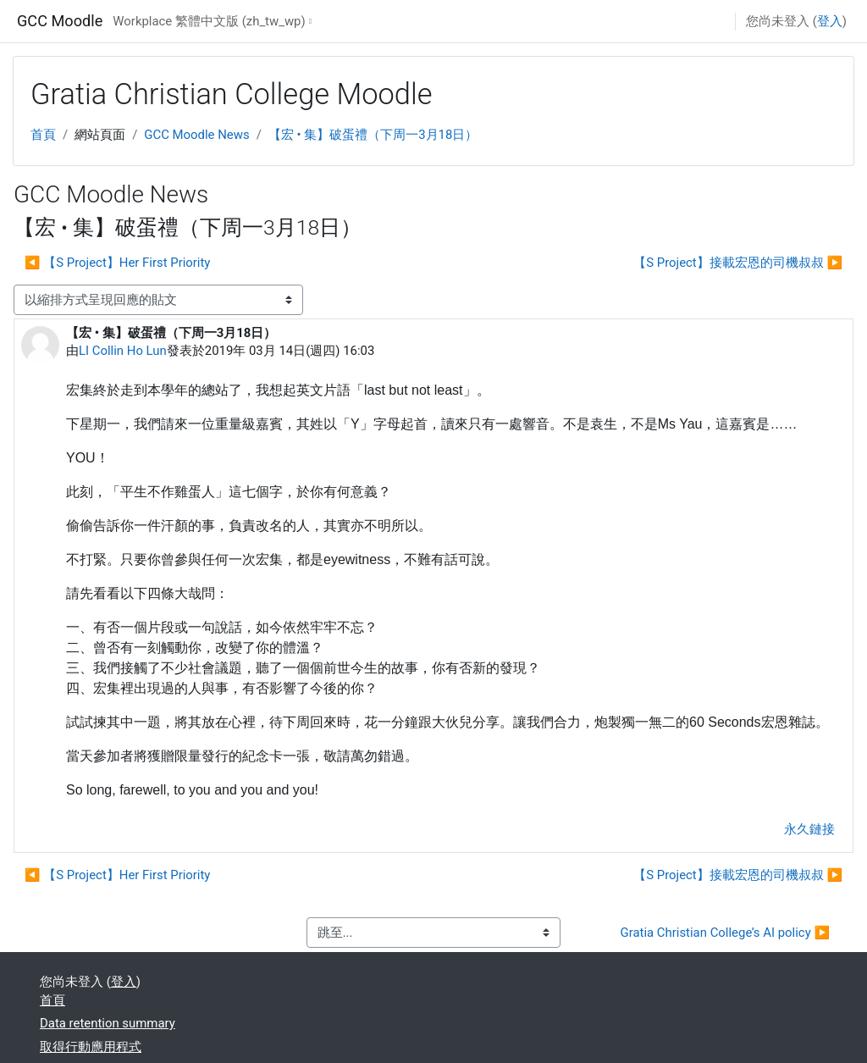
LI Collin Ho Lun (123, 350)
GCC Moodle (59, 21)
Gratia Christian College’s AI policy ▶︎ (725, 932)
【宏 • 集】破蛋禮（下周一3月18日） (373, 134)
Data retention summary (107, 1023)
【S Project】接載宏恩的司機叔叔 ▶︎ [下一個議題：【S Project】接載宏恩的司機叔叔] (737, 262)
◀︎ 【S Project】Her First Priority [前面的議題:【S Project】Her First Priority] (117, 262)
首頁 (43, 134)
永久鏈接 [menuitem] (809, 829)
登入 (829, 21)
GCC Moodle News (196, 134)
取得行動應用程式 (90, 1047)
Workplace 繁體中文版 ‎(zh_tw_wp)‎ (209, 21)
